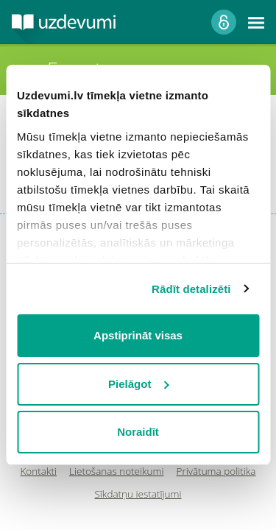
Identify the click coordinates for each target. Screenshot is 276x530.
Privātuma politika (216, 471)
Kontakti (39, 471)
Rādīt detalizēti (191, 289)
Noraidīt (138, 431)
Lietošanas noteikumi (116, 471)
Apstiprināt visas (138, 335)
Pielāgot (138, 384)
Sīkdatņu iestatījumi (137, 494)
